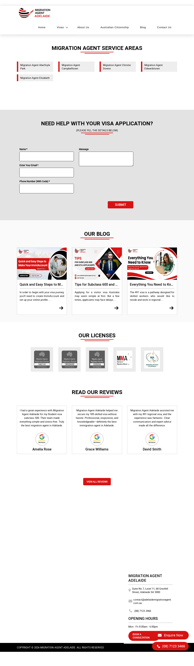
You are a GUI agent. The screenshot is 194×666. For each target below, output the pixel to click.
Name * (23, 149)
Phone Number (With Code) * (34, 181)
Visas (60, 27)
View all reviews (97, 481)
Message (83, 149)
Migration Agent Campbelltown (71, 66)
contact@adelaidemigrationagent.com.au (150, 601)
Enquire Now (170, 635)
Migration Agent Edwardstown (153, 66)
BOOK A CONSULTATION (141, 636)
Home (42, 27)
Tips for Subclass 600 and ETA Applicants (107, 284)
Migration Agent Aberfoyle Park (35, 66)
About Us (83, 27)
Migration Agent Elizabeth (35, 77)
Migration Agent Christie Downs (117, 66)
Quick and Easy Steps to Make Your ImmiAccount (58, 284)
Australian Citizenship (115, 27)
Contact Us (164, 27)
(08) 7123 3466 (139, 611)
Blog (143, 27)
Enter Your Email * (28, 165)
